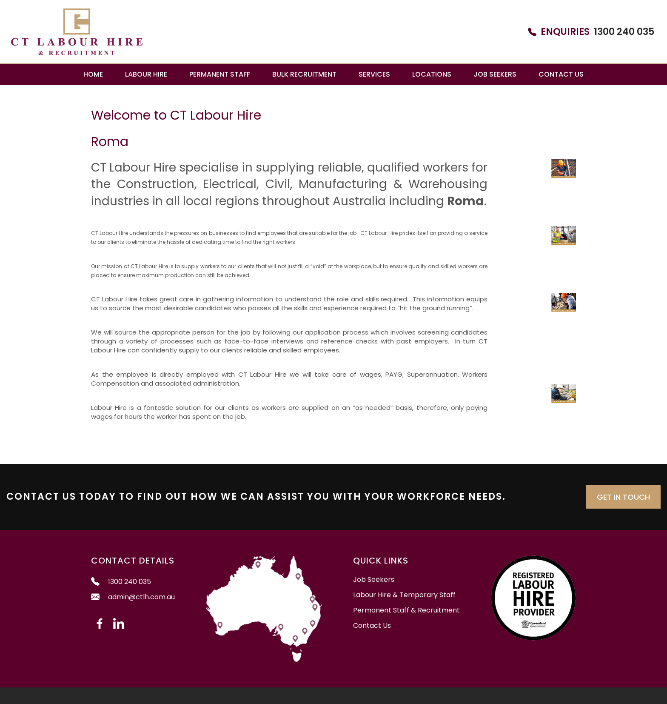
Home (93, 74)
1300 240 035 (591, 32)
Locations (431, 74)
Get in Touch (623, 497)
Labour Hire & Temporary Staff (404, 595)
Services (374, 74)
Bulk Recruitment (304, 74)
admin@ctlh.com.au (133, 597)
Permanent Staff (219, 74)
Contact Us (561, 74)
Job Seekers (494, 74)
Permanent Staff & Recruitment (406, 610)
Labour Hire (146, 74)
